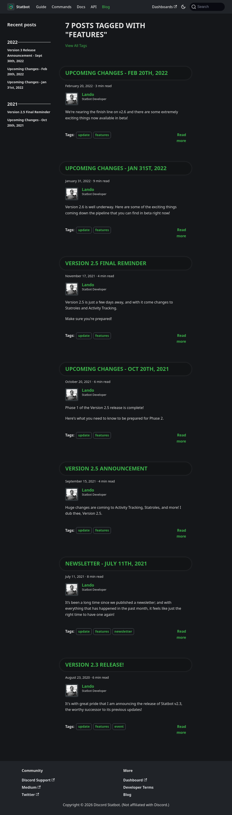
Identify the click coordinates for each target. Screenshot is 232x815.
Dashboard (135, 780)
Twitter (30, 794)
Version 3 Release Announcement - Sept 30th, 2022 (24, 55)
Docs (81, 6)
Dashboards (164, 6)
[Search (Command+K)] (207, 7)
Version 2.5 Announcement (106, 468)
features (102, 135)
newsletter (123, 631)
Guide (41, 6)
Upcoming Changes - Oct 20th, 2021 (27, 122)
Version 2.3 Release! (94, 664)
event (119, 726)
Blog (106, 6)
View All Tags (76, 45)
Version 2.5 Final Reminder (28, 112)
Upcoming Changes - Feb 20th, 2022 (27, 71)
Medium (31, 787)
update (84, 135)
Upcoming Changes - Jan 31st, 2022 (26, 85)
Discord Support (38, 780)
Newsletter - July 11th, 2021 (106, 563)
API (94, 6)
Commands (61, 6)
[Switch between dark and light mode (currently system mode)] (183, 6)
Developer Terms (138, 787)
